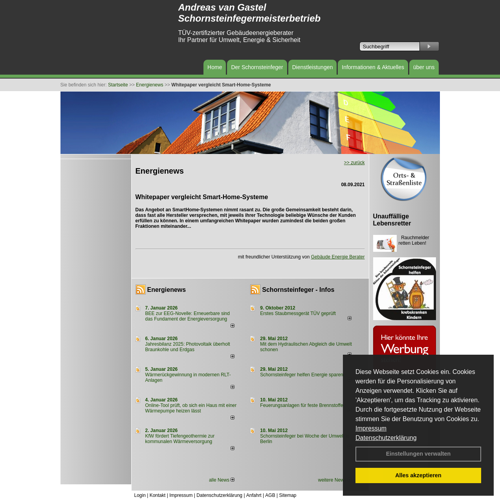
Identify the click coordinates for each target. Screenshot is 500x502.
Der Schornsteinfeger (257, 67)
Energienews (166, 289)
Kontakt (158, 495)
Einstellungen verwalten (418, 454)
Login (140, 495)
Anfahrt (254, 495)
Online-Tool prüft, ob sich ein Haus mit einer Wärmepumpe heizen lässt (191, 408)
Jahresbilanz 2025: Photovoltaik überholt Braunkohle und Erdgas (187, 346)
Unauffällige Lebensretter (392, 220)
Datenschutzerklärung (386, 437)
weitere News (335, 480)
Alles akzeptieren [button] (418, 475)
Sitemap (287, 495)
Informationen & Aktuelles (373, 67)
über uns (423, 67)
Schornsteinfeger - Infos (298, 289)
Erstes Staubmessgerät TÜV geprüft (298, 313)
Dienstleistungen (312, 67)
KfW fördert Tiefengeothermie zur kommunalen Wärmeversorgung (180, 438)
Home (214, 67)
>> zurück (354, 162)
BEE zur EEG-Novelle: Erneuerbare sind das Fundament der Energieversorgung (187, 316)
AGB (270, 495)
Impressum (370, 428)
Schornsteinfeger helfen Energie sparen (301, 374)
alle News (221, 480)
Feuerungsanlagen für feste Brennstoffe (301, 405)
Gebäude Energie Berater (338, 257)
